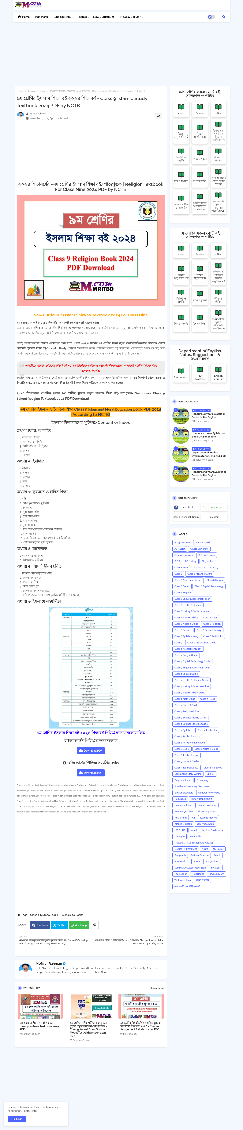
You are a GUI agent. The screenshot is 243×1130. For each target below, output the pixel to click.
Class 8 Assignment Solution (189, 742)
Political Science (200, 855)
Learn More (30, 1110)
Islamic (82, 16)
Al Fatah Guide (203, 542)
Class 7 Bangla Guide (186, 655)
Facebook (42, 925)
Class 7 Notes (207, 699)
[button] (224, 17)
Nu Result (218, 849)
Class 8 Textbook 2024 (186, 755)
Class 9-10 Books (36, 91)
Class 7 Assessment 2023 (188, 649)
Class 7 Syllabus (183, 730)
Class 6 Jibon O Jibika (186, 617)
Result (217, 855)
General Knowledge (209, 792)
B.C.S (177, 561)
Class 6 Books (181, 586)
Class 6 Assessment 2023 (188, 580)
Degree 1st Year (182, 780)
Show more (157, 988)
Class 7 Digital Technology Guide (192, 661)
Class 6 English (182, 592)
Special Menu (62, 16)
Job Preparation (205, 824)
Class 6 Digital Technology (209, 586)
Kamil (194, 830)
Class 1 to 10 (181, 567)
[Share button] (94, 925)
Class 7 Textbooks (207, 730)
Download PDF (93, 750)
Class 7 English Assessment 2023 (192, 667)
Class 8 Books (181, 749)
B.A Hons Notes (206, 555)
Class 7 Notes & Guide (186, 705)
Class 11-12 (199, 567)
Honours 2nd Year (206, 805)
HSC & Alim (180, 817)
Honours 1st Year (183, 805)
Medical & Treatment (185, 849)
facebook (188, 507)
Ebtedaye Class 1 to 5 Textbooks (191, 786)
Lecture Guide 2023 (212, 830)
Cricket (210, 774)
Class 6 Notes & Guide (186, 624)
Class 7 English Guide (186, 674)
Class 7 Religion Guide (186, 711)
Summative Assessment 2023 (190, 867)
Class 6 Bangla (215, 580)
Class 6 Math (210, 617)
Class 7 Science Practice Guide (191, 724)
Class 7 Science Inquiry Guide (190, 717)
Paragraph (180, 855)
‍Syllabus (216, 867)
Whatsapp (81, 925)
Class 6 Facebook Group (186, 517)
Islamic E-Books (183, 824)
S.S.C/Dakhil (181, 861)
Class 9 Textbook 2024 (44, 914)
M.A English (196, 836)
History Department (201, 799)
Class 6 (178, 574)
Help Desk (180, 799)
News (205, 849)
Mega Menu (40, 16)
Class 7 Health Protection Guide (191, 680)
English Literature (183, 792)
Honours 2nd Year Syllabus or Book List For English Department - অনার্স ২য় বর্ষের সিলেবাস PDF (209, 477)
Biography (207, 561)
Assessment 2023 (183, 555)
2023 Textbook (182, 542)
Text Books (198, 874)
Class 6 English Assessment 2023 (192, 599)
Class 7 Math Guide (184, 699)
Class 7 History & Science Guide (191, 686)
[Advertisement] (121, 52)
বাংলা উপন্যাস (202, 880)
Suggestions (212, 861)
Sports (196, 861)
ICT (193, 817)
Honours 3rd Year (183, 811)
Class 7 (178, 642)
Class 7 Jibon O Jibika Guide (189, 692)
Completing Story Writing (188, 774)
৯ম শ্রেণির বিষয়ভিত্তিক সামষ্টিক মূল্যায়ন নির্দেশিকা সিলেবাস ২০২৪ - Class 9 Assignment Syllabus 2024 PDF (140, 1026)
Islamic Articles (208, 817)
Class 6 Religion (212, 624)
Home (26, 16)
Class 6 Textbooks (213, 636)
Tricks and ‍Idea (182, 880)
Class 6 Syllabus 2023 (186, 636)
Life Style (179, 836)
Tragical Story (216, 874)
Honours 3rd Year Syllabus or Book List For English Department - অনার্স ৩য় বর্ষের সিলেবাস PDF (209, 438)
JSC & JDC (179, 830)
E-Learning (202, 780)
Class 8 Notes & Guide (206, 749)
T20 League (180, 874)
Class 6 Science (182, 630)
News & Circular (130, 16)
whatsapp (216, 507)
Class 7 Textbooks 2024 (187, 736)
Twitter (61, 925)
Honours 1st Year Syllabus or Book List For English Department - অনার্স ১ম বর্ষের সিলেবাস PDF (208, 419)
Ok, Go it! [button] (16, 1119)
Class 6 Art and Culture (199, 574)
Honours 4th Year (207, 811)
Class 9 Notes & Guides (186, 761)
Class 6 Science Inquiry (208, 630)
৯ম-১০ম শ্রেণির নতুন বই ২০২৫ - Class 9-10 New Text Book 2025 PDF (39, 1026)
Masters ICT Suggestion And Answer (193, 842)
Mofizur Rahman (49, 964)
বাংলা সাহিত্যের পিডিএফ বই (187, 886)
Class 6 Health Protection (187, 605)
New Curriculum (103, 16)
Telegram (214, 517)
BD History (190, 561)
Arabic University (199, 549)
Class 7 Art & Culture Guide (201, 642)
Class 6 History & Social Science (191, 611)
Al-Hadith (179, 549)
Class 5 (214, 567)
